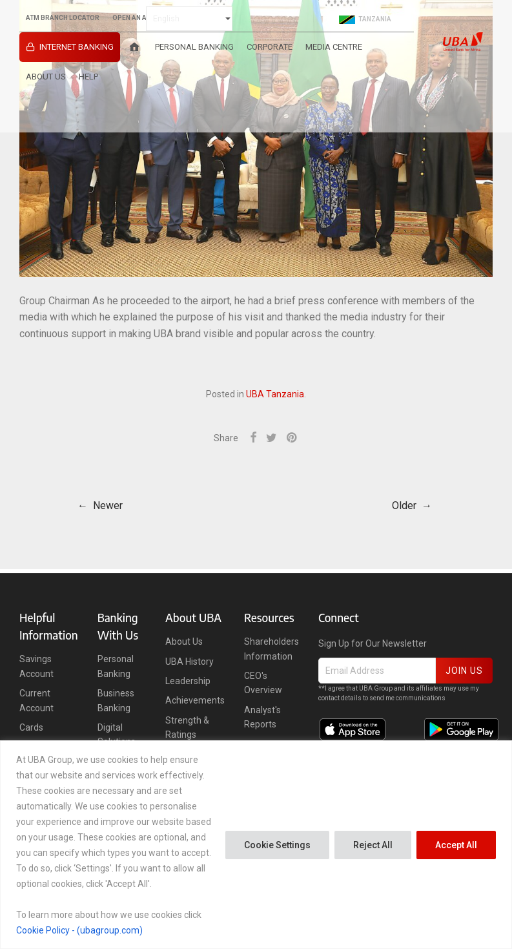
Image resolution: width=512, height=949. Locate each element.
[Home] (134, 47)
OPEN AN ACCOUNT (143, 18)
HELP (88, 76)
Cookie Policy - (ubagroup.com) (79, 930)
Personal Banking (194, 47)
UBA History (189, 661)
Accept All (456, 845)
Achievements (195, 700)
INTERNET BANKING (76, 47)
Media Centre (333, 47)
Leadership (187, 681)
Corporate (269, 47)
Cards (31, 727)
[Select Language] (189, 18)
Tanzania (365, 19)
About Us (46, 76)
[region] (256, 844)
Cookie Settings (277, 845)
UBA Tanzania (275, 394)
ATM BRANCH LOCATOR (62, 18)
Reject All (373, 845)
